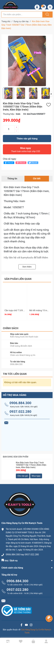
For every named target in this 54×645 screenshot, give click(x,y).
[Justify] (47, 14)
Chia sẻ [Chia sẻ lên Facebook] (8, 163)
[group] (27, 61)
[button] (51, 94)
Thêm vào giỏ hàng (27, 138)
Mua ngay (25, 150)
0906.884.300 (20, 403)
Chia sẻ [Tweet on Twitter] (32, 163)
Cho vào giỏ (22, 476)
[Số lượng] (8, 129)
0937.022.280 (20, 412)
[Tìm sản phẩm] (22, 14)
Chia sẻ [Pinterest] (20, 163)
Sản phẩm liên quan (17, 278)
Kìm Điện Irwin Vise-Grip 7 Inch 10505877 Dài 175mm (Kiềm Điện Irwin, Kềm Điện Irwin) (31, 465)
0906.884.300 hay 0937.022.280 (22, 554)
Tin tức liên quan (15, 373)
